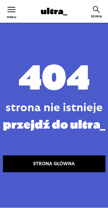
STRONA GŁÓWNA (54, 163)
